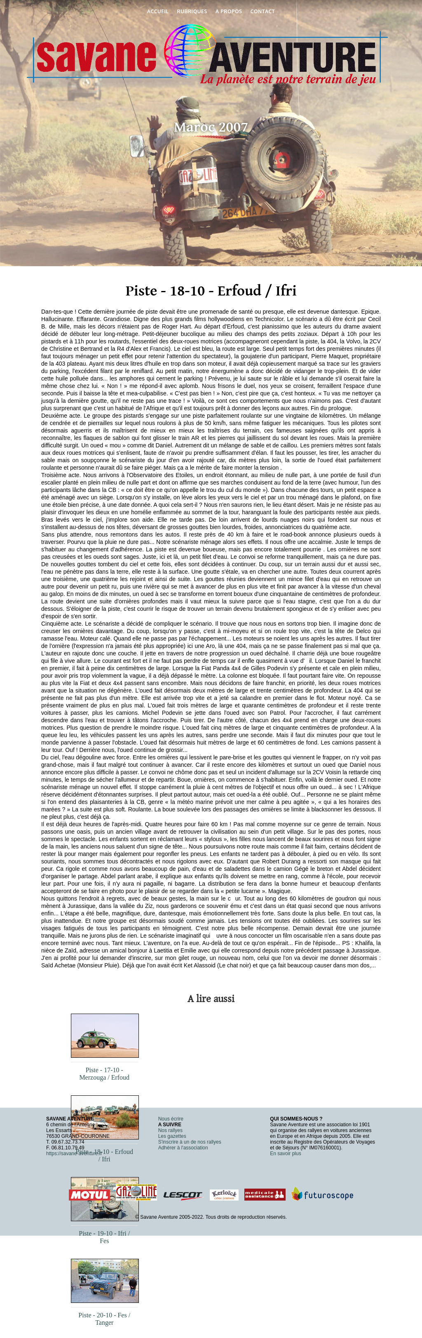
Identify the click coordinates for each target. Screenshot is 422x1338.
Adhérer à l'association (183, 1148)
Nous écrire (170, 1119)
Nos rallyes (170, 1130)
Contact (263, 11)
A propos (229, 11)
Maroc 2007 (211, 127)
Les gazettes (172, 1136)
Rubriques (192, 11)
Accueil (158, 11)
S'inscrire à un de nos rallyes (189, 1142)
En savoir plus (285, 1153)
